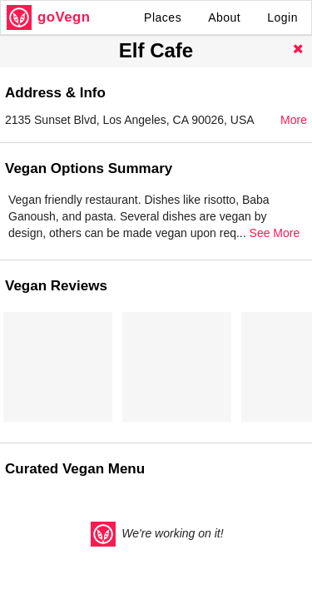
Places (162, 17)
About (224, 17)
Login (282, 17)
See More (275, 233)
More (293, 119)
